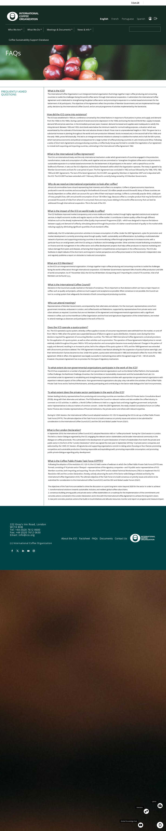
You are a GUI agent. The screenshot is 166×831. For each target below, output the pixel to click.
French (115, 18)
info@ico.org (27, 535)
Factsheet (84, 538)
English (104, 18)
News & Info (84, 29)
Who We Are (14, 29)
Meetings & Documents (59, 29)
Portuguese (128, 18)
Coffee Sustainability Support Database (29, 39)
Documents (106, 538)
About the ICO (69, 538)
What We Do (33, 29)
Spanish (141, 18)
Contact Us (121, 538)
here (68, 276)
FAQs (95, 538)
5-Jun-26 (137, 2)
